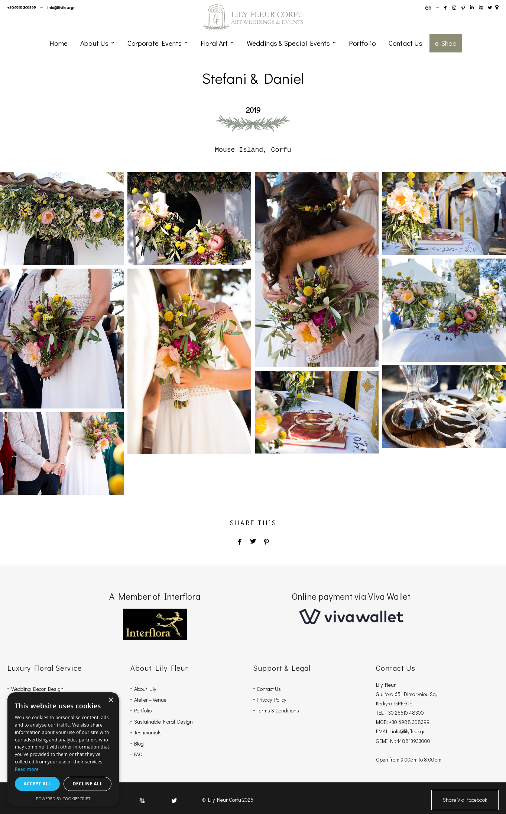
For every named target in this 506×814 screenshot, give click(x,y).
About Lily (145, 688)
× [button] (110, 700)
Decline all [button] (88, 784)
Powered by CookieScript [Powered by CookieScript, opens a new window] (63, 798)
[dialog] (63, 749)
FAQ (138, 754)
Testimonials (148, 732)
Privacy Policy (271, 699)
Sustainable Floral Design (163, 721)
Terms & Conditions (278, 710)
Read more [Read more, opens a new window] (27, 769)
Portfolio (143, 710)
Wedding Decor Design (37, 688)
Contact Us (269, 688)
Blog (139, 743)
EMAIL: (384, 731)
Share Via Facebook (465, 799)
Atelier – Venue (150, 699)
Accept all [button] (37, 784)
